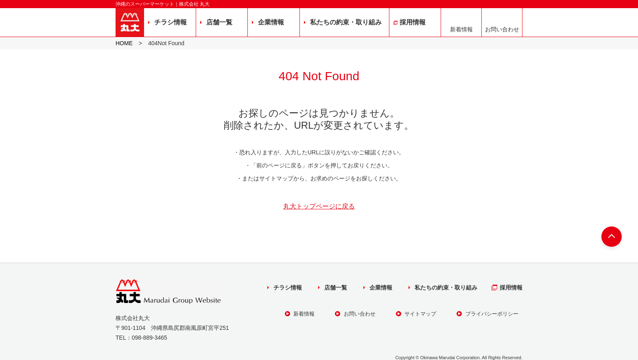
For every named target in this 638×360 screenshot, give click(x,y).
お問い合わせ (502, 29)
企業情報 (271, 22)
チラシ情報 (170, 22)
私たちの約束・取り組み (346, 22)
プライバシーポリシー (487, 314)
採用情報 (413, 22)
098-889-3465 (149, 337)
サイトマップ (416, 314)
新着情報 (461, 29)
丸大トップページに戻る (319, 206)
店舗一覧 (219, 22)
